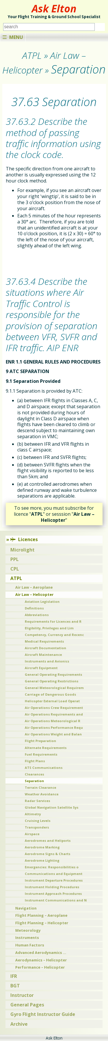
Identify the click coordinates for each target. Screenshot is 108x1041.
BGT (15, 985)
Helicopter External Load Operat (52, 701)
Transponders (37, 827)
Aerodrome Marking (42, 847)
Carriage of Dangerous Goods (50, 694)
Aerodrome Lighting (42, 860)
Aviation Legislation (42, 601)
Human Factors (29, 945)
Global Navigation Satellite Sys (51, 807)
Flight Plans (35, 761)
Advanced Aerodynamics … (40, 952)
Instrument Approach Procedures (53, 893)
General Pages (27, 1005)
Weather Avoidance (41, 794)
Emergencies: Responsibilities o (52, 867)
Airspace (32, 834)
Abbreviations (37, 615)
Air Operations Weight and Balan (53, 734)
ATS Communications (43, 767)
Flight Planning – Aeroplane (41, 915)
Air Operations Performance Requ (54, 727)
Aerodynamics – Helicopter (41, 960)
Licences (24, 539)
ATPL (16, 578)
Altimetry (33, 814)
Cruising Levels (37, 820)
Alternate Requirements (46, 748)
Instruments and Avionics (47, 661)
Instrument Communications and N (56, 900)
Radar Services (37, 801)
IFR (13, 976)
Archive (19, 1024)
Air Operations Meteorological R (52, 721)
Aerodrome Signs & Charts (47, 854)
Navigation (26, 908)
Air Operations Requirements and (54, 714)
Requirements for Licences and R (53, 621)
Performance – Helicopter (40, 967)
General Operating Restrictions (51, 681)
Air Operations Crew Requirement (54, 707)
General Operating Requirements (53, 674)
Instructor (22, 995)
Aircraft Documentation (45, 648)
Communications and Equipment (53, 873)
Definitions (34, 608)
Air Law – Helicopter (34, 594)
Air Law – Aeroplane (34, 587)
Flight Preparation (40, 741)
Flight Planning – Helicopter (41, 922)
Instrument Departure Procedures (54, 880)
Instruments (27, 937)
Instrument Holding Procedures (52, 887)
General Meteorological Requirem (54, 688)
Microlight (22, 550)
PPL (14, 559)
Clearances (34, 774)
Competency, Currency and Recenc (54, 634)
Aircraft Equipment (41, 668)
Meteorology (28, 930)
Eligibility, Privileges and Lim (49, 628)
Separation (34, 781)
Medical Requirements (44, 641)
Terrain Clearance (40, 787)
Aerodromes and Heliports (48, 840)
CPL (14, 569)
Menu (13, 37)
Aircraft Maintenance (43, 654)
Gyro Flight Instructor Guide (42, 1014)
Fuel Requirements (41, 754)
